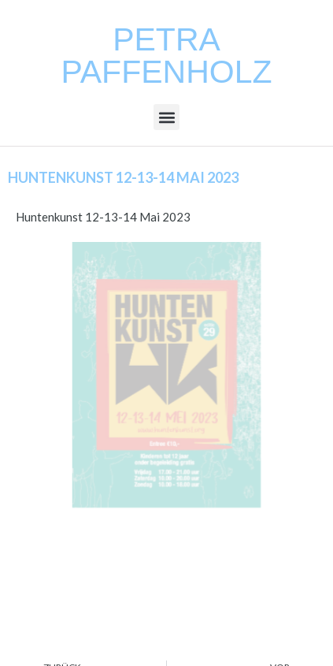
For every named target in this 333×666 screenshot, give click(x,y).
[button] (166, 117)
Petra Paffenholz (166, 55)
